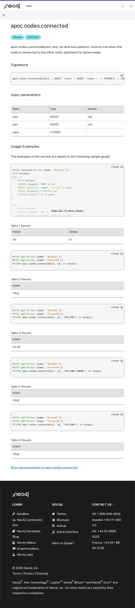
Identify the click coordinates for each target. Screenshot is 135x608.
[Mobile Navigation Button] (131, 6)
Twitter (62, 514)
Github (61, 526)
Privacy (29, 573)
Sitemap (42, 573)
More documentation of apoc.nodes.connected (44, 467)
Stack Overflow (67, 532)
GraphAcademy (28, 548)
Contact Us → (103, 504)
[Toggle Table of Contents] (4, 15)
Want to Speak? (63, 543)
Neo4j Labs (25, 554)
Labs (29, 5)
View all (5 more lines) (67, 210)
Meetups (63, 520)
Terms (16, 573)
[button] (123, 6)
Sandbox (23, 514)
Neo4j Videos (26, 542)
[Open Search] (123, 6)
